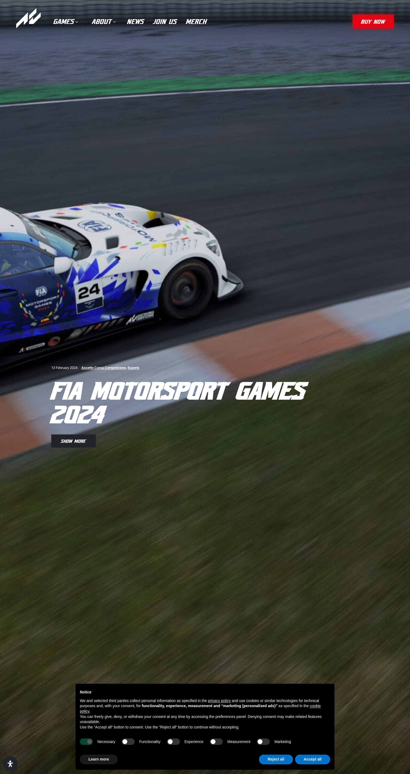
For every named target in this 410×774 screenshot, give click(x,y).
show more (73, 440)
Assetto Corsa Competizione (103, 368)
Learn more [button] (98, 759)
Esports (133, 368)
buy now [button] (373, 21)
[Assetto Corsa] (28, 18)
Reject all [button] (276, 759)
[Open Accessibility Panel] (10, 763)
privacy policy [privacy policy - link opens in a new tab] (219, 701)
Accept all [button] (313, 759)
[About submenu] (114, 21)
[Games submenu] (76, 21)
